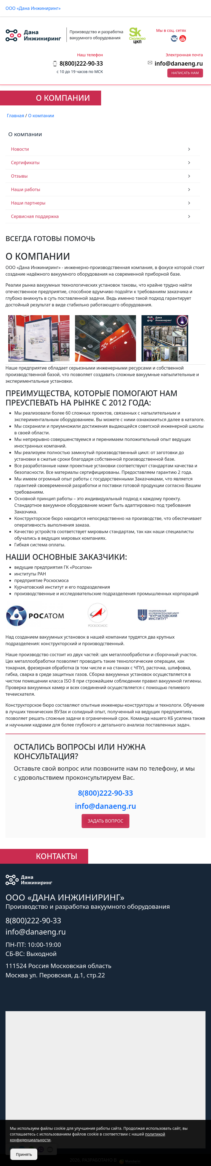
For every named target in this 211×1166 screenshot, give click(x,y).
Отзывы (19, 176)
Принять (24, 1154)
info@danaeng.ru (179, 63)
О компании (25, 134)
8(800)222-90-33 (105, 793)
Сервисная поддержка (35, 216)
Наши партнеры (28, 203)
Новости (20, 149)
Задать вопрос (105, 821)
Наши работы (25, 189)
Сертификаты (25, 163)
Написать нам (185, 72)
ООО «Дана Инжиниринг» (33, 8)
